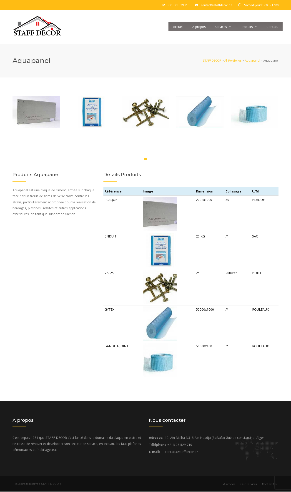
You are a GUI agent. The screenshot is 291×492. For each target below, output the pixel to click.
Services (223, 27)
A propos (199, 27)
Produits (249, 27)
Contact (272, 27)
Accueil (178, 27)
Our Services (248, 484)
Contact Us (269, 484)
